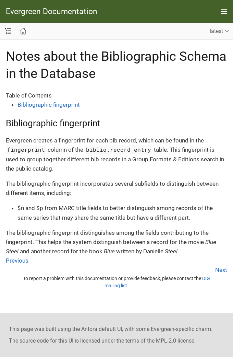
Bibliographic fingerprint (48, 104)
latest (216, 31)
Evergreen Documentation (51, 11)
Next (221, 269)
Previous (17, 260)
